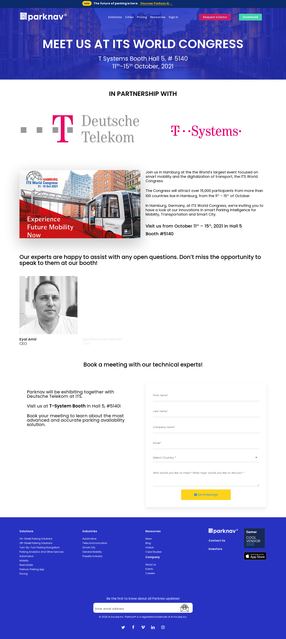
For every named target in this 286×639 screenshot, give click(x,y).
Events (149, 569)
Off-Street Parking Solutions (35, 543)
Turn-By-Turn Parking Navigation (39, 547)
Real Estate (26, 565)
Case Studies (153, 551)
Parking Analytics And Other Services (41, 551)
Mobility (24, 560)
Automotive (26, 556)
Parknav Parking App (31, 569)
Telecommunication (94, 543)
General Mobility (92, 551)
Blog (148, 543)
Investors (215, 549)
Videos (149, 547)
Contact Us (217, 541)
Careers (150, 573)
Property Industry (92, 556)
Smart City (88, 547)
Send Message (206, 495)
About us (150, 564)
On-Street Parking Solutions (35, 538)
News (148, 538)
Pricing (23, 573)
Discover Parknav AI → (156, 3)
